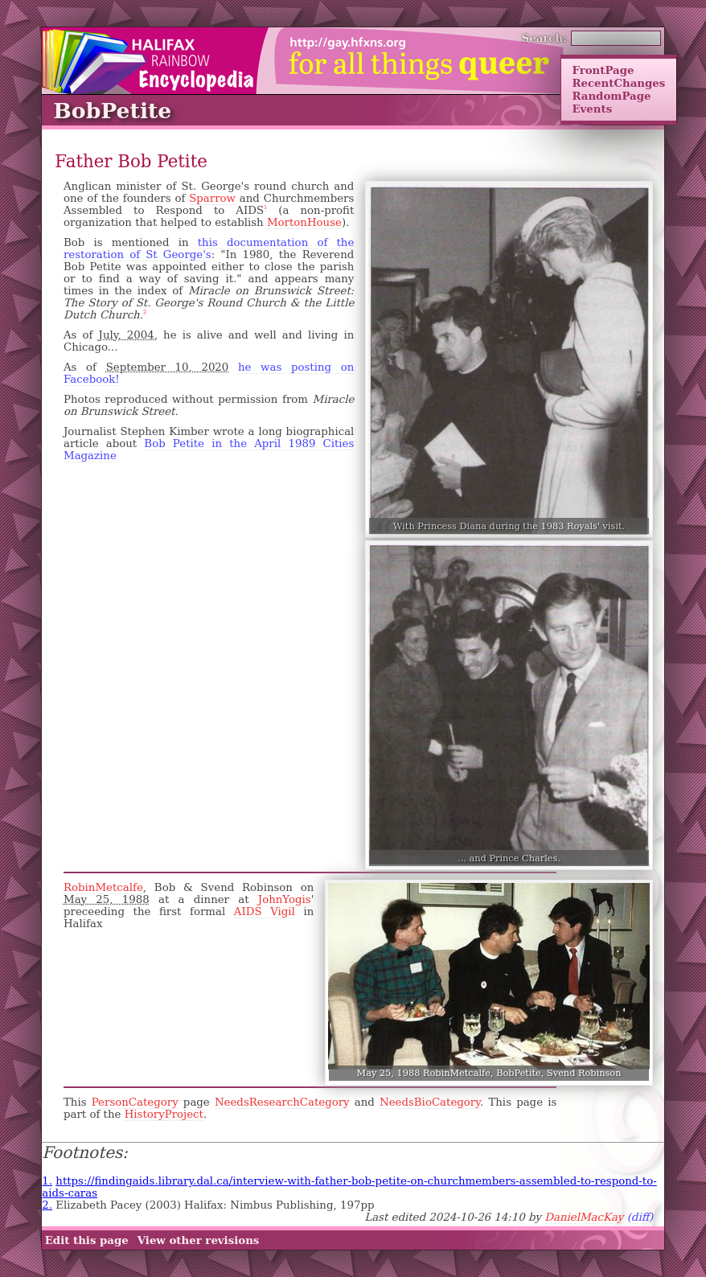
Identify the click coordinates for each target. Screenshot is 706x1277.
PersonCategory (135, 1102)
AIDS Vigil (264, 911)
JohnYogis (284, 899)
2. (47, 1205)
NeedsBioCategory (430, 1102)
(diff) (640, 1217)
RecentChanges (618, 82)
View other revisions (199, 1240)
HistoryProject (164, 1114)
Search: (545, 37)
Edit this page (87, 1240)
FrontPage (603, 70)
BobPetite (112, 110)
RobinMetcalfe (103, 887)
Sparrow (212, 198)
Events (592, 108)
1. (47, 1181)
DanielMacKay (583, 1217)
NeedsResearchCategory (282, 1102)
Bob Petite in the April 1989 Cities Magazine (209, 449)
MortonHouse (304, 222)
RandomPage (611, 95)
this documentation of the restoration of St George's (209, 248)
